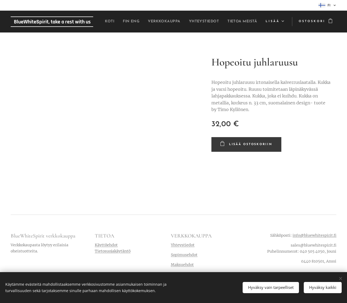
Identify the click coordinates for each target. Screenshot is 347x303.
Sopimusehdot (184, 254)
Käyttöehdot (106, 245)
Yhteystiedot (183, 245)
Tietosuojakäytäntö (113, 251)
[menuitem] (134, 21)
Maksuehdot (182, 265)
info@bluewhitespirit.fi (314, 235)
